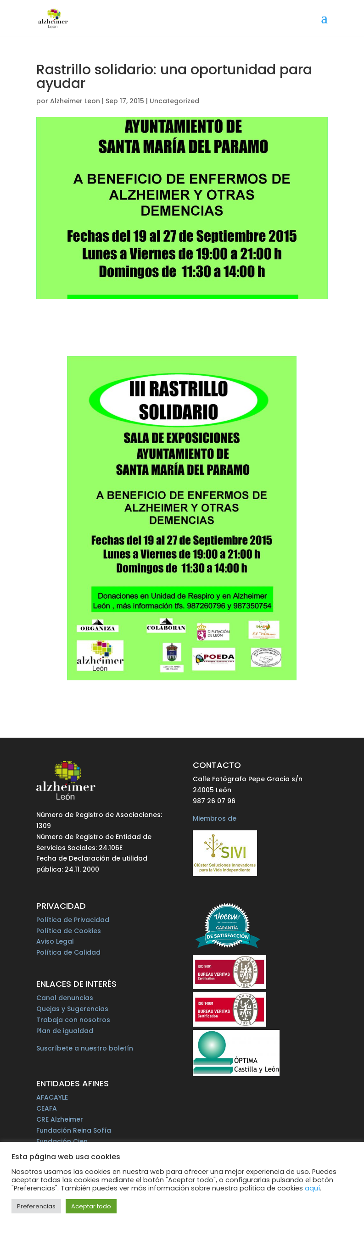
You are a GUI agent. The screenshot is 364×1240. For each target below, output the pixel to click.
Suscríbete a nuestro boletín (84, 1048)
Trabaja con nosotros (73, 1019)
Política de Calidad (68, 952)
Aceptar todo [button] (91, 1206)
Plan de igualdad (64, 1030)
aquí (312, 1188)
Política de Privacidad (72, 919)
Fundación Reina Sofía (73, 1130)
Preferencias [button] (36, 1206)
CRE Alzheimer (59, 1119)
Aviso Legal (55, 941)
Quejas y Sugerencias (72, 1008)
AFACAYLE (52, 1097)
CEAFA (46, 1108)
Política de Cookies (68, 930)
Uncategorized (174, 101)
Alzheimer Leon (75, 101)
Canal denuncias (64, 997)
